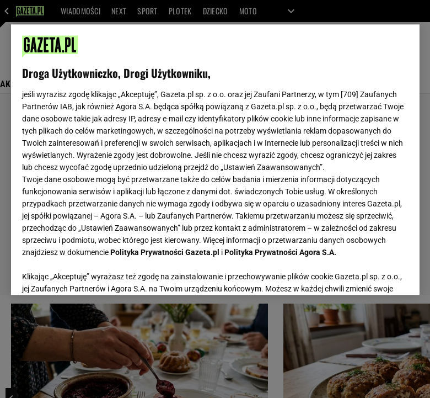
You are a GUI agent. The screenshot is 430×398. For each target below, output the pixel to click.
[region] (215, 159)
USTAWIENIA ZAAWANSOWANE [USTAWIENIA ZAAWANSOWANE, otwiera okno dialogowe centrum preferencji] (94, 272)
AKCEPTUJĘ (370, 273)
